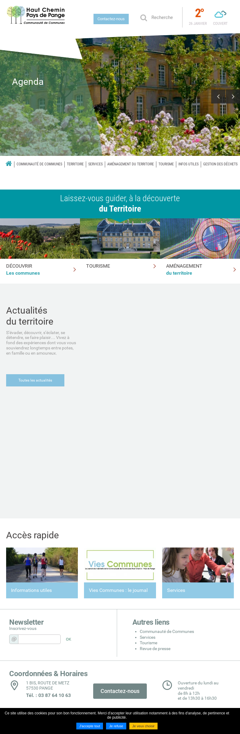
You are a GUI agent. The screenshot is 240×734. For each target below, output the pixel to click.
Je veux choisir (143, 726)
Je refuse (116, 726)
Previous (218, 96)
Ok (143, 17)
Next (233, 96)
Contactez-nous (111, 19)
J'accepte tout (89, 726)
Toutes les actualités (35, 380)
